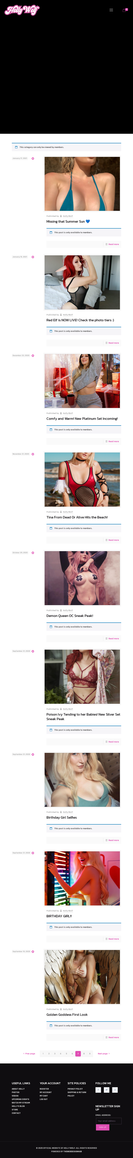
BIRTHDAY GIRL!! (59, 916)
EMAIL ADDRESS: (103, 1115)
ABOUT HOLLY (18, 1089)
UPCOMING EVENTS (20, 1099)
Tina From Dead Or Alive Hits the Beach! (77, 517)
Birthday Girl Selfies (61, 817)
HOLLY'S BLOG (18, 1106)
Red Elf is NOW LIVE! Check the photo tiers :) (80, 320)
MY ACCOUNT (46, 1092)
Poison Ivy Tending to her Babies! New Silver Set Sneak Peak (83, 717)
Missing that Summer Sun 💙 (68, 221)
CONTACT (16, 1113)
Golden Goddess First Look (67, 1014)
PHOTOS (15, 1092)
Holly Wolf (68, 216)
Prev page (28, 1053)
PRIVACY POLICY (75, 1089)
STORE (15, 1109)
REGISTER (44, 1089)
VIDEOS (15, 1095)
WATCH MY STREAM (21, 1102)
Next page (104, 1053)
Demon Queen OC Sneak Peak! (69, 615)
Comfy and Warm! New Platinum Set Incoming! (82, 418)
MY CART (44, 1095)
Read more (114, 244)
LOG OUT (44, 1099)
